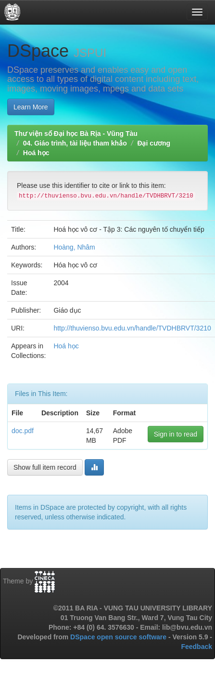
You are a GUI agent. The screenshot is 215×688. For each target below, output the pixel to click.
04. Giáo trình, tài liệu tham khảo (75, 143)
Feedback (196, 646)
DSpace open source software (119, 637)
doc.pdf (23, 431)
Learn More (30, 107)
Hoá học (36, 153)
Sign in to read (175, 434)
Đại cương (153, 143)
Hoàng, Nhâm (74, 247)
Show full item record (44, 467)
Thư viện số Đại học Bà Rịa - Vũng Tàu (76, 133)
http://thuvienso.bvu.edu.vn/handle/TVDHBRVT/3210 (132, 328)
